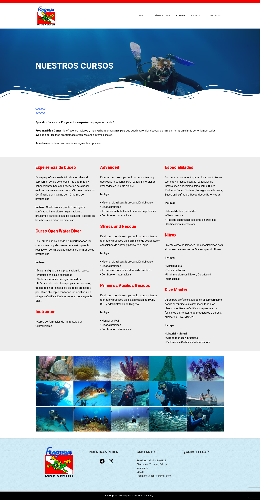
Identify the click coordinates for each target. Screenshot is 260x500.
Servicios (197, 16)
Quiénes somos (161, 16)
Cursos (181, 16)
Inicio (142, 16)
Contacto (214, 16)
